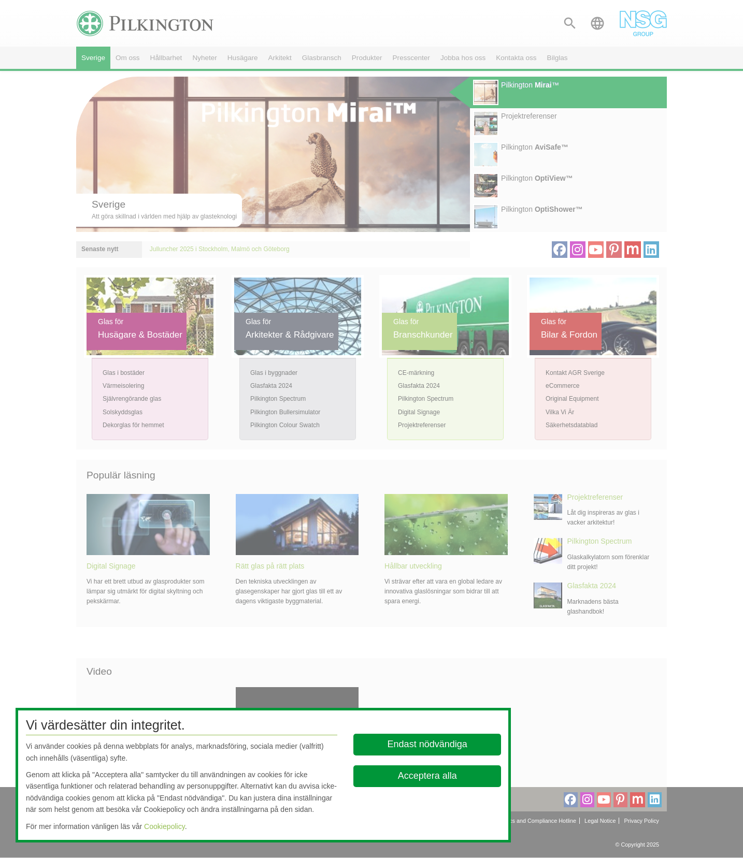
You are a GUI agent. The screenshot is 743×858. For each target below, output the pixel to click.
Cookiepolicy (164, 826)
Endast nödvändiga (427, 744)
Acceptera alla (426, 775)
